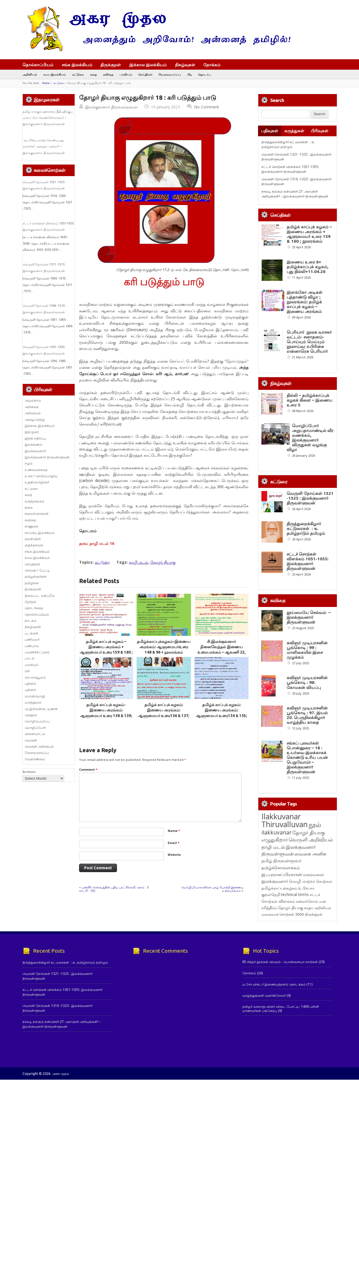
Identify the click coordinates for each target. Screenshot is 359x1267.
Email (174, 843)
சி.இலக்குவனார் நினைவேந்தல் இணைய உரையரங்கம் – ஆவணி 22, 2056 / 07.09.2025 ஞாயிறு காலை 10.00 (221, 652)
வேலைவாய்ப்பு (169, 74)
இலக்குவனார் (35, 451)
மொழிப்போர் (35, 727)
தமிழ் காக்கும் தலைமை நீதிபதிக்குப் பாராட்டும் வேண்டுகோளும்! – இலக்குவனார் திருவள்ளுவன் (48, 118)
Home (45, 83)
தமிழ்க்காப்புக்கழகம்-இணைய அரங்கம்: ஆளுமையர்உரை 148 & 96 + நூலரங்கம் (163, 647)
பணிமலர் (32, 639)
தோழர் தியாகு (163, 562)
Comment (88, 769)
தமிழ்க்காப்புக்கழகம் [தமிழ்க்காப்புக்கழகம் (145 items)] (279, 994)
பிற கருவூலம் (35, 677)
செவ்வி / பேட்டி (37, 570)
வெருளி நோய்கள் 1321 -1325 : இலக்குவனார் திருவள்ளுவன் (310, 498)
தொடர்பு (204, 74)
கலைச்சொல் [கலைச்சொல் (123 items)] (307, 1008)
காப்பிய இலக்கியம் (40, 532)
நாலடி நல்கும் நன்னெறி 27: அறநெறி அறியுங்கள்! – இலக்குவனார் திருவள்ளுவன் (294, 194)
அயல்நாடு (33, 400)
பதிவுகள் (269, 130)
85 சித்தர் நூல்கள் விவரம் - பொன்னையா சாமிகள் (280, 1068)
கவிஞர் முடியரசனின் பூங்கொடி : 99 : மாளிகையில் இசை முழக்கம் (307, 692)
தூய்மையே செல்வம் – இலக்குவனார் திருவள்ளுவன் (309, 638)
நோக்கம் (214, 65)
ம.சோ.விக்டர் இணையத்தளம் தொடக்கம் (274, 1091)
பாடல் (29, 658)
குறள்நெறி (33, 538)
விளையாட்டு (35, 733)
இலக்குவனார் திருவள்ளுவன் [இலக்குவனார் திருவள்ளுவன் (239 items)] (288, 957)
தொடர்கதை (34, 608)
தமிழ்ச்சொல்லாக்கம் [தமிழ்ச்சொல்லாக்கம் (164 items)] (280, 974)
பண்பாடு (32, 645)
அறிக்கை (32, 406)
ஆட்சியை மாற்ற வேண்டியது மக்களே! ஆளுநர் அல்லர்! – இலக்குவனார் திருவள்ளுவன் (44, 146)
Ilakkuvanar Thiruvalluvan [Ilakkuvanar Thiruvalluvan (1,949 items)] (284, 927)
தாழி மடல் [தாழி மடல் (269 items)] (273, 953)
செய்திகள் (145, 74)
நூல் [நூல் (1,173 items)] (315, 931)
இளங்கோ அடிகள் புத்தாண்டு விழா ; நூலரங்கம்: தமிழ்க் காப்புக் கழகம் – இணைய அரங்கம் (305, 302)
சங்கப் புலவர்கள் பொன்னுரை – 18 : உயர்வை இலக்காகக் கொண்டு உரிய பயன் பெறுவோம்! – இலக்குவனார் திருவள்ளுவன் (307, 864)
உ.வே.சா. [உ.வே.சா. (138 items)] (306, 994)
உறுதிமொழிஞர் (37, 482)
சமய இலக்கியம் (54, 74)
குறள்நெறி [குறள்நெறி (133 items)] (270, 1001)
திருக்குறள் (110, 64)
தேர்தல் (30, 601)
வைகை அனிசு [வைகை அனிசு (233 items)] (310, 960)
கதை (93, 74)
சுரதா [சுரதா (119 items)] (308, 1014)
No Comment (206, 107)
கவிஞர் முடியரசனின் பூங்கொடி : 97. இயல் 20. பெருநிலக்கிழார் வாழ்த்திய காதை (307, 800)
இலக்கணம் (33, 444)
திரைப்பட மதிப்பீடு (40, 595)
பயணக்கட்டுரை (37, 652)
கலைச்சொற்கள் (37, 513)
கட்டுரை (78, 74)
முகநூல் (31, 715)
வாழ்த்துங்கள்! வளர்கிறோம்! (264, 1102)
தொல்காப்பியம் (37, 64)
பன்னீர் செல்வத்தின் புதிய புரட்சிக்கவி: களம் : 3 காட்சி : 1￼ (114, 889)
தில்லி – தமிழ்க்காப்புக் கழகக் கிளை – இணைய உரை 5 (309, 400)
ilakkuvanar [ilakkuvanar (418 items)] (276, 939)
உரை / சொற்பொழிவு (41, 476)
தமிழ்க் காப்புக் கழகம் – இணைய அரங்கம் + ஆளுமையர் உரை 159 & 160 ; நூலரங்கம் (309, 234)
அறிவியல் (29, 74)
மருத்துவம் (33, 702)
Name (174, 831)
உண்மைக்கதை (36, 469)
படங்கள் (31, 633)
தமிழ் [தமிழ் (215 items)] (266, 967)
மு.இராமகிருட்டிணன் (41, 708)
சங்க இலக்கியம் (77, 64)
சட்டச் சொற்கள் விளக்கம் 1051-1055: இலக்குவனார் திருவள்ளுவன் (290, 169)
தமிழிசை (32, 583)
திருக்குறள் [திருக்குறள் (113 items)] (314, 1020)
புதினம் (30, 683)
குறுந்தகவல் (34, 545)
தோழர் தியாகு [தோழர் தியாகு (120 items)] (290, 1014)
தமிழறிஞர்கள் (36, 576)
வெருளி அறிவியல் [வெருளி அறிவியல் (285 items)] (311, 946)
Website (174, 854)
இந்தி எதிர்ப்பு (35, 438)
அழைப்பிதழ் (35, 419)
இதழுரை (32, 431)
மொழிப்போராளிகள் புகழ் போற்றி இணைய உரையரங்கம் (212, 889)
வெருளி (31, 740)
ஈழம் (29, 463)
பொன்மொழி (35, 696)
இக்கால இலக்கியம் (148, 64)
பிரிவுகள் (319, 130)
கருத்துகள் (294, 130)
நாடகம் (30, 620)
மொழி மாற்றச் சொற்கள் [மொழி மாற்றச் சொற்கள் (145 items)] (310, 988)
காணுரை (31, 526)
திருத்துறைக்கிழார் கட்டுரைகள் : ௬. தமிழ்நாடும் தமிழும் (288, 144)
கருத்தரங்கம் (34, 501)
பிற (189, 74)
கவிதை (108, 74)
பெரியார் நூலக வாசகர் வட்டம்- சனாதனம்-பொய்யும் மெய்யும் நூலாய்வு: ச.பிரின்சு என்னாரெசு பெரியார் (309, 342)
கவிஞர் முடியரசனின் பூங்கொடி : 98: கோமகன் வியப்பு (307, 746)
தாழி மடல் (138, 562)
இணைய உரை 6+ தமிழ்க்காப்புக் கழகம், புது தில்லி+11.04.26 (307, 267)
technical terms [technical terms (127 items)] (295, 1001)
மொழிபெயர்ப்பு (37, 721)
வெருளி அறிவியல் (39, 746)
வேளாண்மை (35, 759)
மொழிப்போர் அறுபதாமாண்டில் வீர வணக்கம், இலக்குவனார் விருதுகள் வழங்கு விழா (310, 437)
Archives (29, 772)
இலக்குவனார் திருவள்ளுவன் (111, 107)
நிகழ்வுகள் (185, 64)
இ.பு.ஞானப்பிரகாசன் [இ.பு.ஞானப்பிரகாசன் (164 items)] (281, 981)
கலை (29, 507)
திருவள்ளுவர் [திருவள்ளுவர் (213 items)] (287, 967)
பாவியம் (125, 74)
